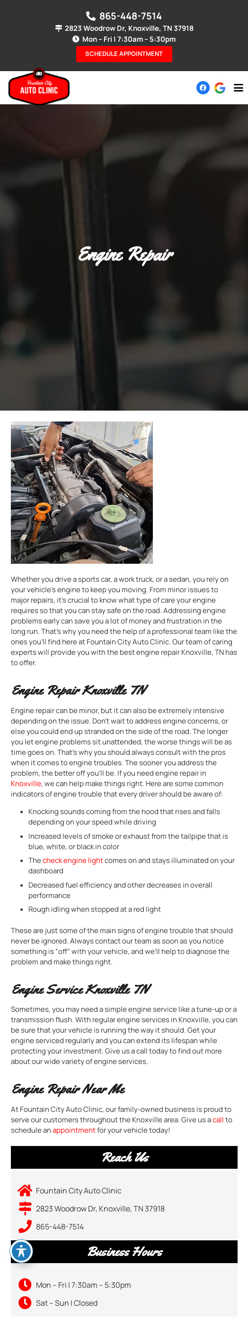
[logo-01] (39, 86)
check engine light (73, 860)
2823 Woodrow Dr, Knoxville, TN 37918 (100, 1208)
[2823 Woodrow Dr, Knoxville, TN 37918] (27, 1208)
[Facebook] (203, 87)
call (218, 1120)
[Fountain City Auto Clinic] (27, 1190)
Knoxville (26, 783)
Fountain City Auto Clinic (79, 1190)
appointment (74, 1130)
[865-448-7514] (27, 1226)
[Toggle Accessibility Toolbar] (21, 1251)
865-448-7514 (60, 1226)
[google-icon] (220, 88)
